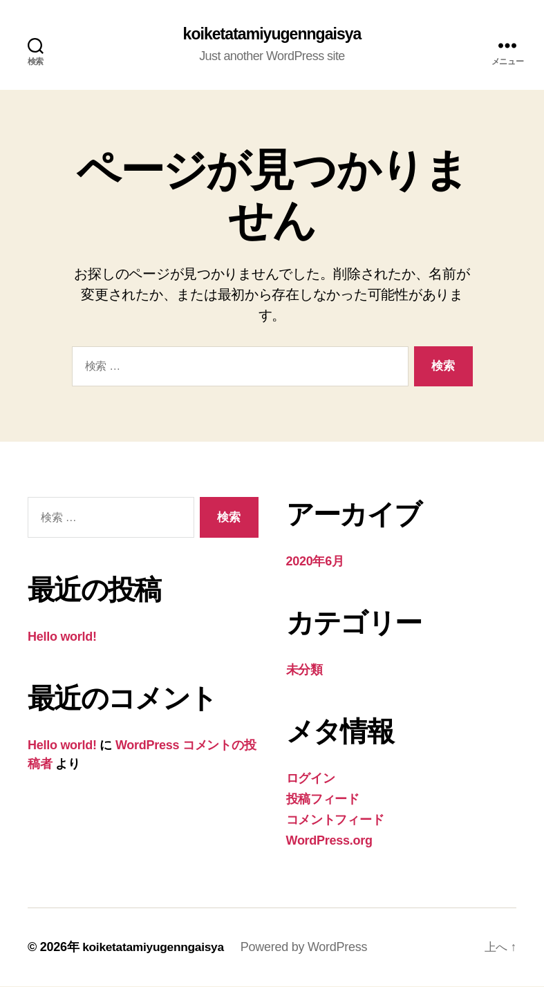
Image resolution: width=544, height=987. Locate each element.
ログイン (310, 779)
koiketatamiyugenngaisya (272, 34)
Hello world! (62, 637)
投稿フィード (322, 800)
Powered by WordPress (309, 948)
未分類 (304, 670)
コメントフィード (335, 820)
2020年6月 (315, 562)
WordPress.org (329, 841)
